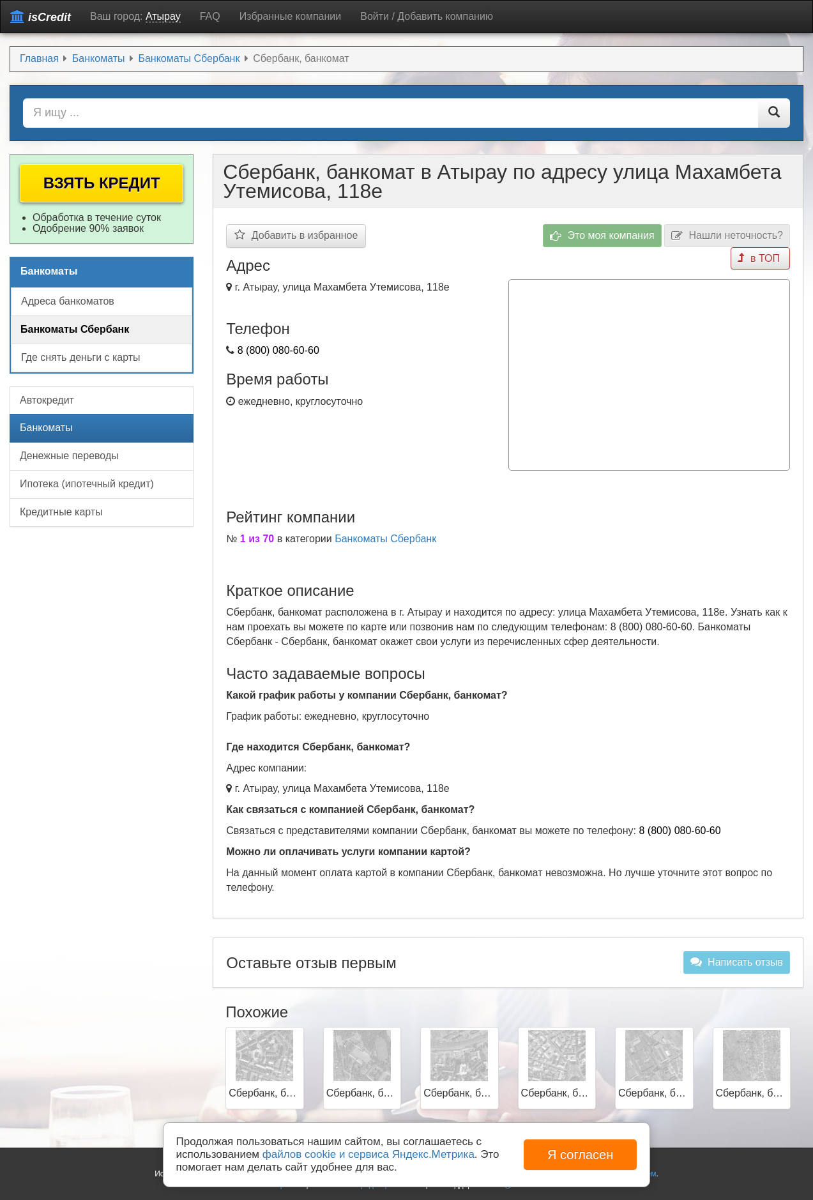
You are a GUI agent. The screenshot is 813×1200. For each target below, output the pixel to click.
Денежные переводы (69, 455)
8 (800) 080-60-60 (278, 350)
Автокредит (47, 400)
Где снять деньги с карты (81, 357)
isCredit (40, 17)
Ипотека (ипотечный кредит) (87, 483)
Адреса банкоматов (67, 301)
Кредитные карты (61, 511)
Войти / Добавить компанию (426, 16)
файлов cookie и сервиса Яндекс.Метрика (368, 1154)
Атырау (163, 16)
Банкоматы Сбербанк (385, 538)
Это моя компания (602, 236)
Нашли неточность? (727, 236)
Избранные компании (290, 16)
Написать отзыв (736, 962)
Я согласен (580, 1155)
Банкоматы (46, 427)
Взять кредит (101, 183)
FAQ (210, 16)
